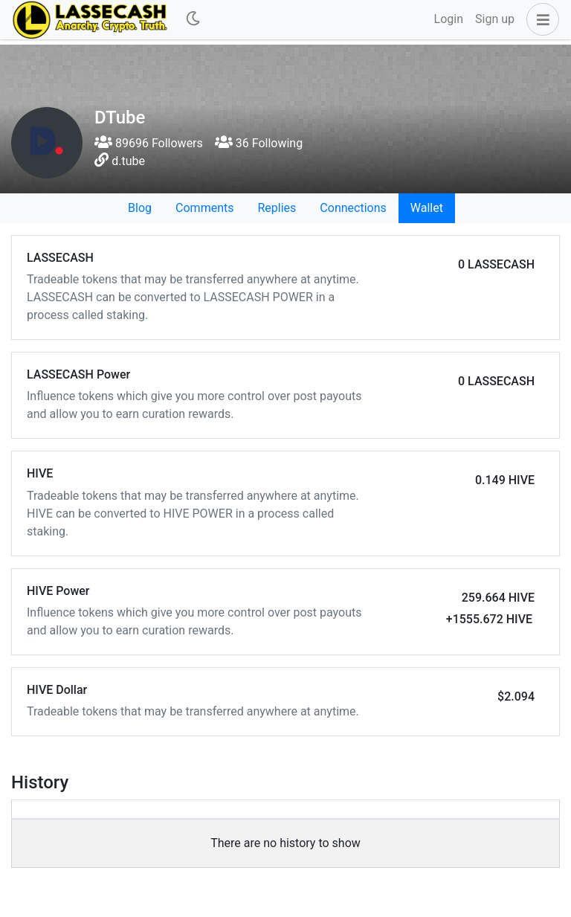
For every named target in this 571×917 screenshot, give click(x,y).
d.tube (128, 161)
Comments (204, 208)
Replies (276, 208)
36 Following (259, 143)
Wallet (426, 208)
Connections (353, 208)
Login (448, 19)
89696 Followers (148, 143)
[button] (539, 19)
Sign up (494, 19)
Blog (140, 208)
